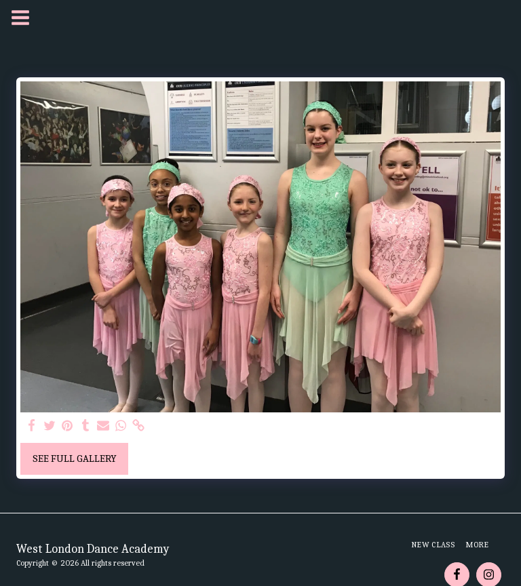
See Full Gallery (75, 458)
